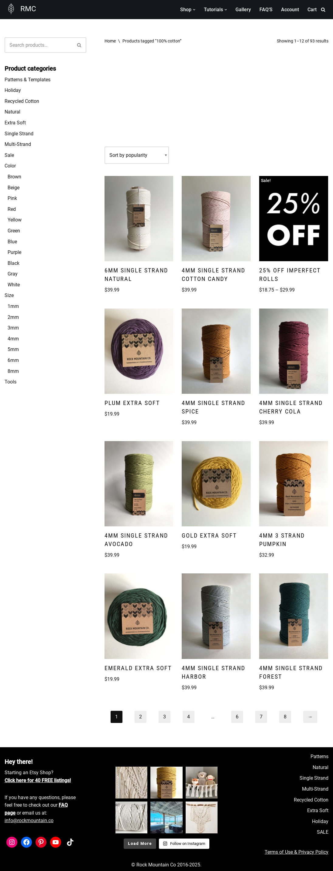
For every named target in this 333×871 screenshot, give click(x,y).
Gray (13, 274)
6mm (13, 360)
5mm (13, 349)
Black (13, 263)
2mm (13, 317)
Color (10, 166)
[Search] (323, 9)
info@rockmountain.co (29, 820)
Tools (10, 382)
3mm (13, 328)
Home (110, 41)
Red (12, 209)
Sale (9, 155)
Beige (13, 188)
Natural (12, 112)
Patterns (319, 756)
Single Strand (19, 134)
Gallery (243, 9)
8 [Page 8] (285, 717)
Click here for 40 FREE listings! (38, 780)
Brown (14, 177)
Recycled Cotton (22, 101)
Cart (312, 9)
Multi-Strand (18, 144)
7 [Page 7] (261, 717)
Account (290, 9)
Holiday (13, 90)
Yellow (15, 220)
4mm (13, 339)
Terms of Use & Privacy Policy (296, 852)
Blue (12, 242)
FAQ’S (266, 9)
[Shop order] (137, 155)
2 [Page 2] (140, 717)
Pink (12, 198)
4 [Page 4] (188, 717)
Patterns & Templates (27, 80)
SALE (322, 832)
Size (9, 295)
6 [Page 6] (237, 717)
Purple (14, 252)
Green (14, 231)
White (14, 285)
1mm (13, 306)
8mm (13, 371)
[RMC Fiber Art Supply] (20, 8)
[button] (194, 9)
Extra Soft (15, 123)
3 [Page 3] (164, 717)
